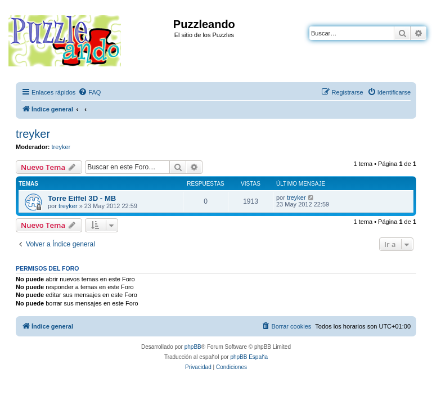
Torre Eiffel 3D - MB (82, 198)
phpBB (192, 347)
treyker (33, 134)
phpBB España (249, 357)
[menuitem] (89, 92)
